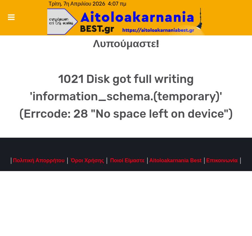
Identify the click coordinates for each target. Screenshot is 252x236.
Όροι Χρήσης (86, 160)
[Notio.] (126, 21)
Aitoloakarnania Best (175, 160)
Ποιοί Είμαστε (127, 160)
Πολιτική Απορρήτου (38, 160)
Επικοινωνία (222, 160)
